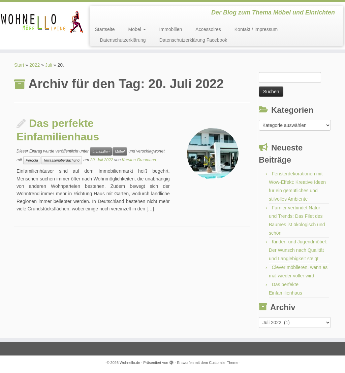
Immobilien (170, 29)
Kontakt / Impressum (256, 29)
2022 (34, 65)
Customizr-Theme (223, 363)
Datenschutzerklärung (123, 40)
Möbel (137, 29)
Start (19, 65)
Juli (48, 65)
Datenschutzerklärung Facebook (193, 40)
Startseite (105, 29)
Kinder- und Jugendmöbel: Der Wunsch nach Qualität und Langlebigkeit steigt (298, 250)
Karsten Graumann (139, 160)
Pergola (32, 160)
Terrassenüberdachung (61, 160)
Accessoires (208, 29)
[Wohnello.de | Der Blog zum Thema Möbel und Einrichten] (40, 22)
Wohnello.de (130, 363)
